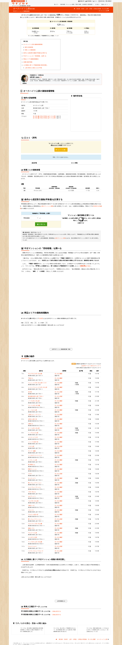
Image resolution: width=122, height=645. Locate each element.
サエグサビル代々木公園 (35, 373)
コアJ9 (30, 473)
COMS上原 (31, 446)
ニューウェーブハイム (34, 487)
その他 (97, 4)
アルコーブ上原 (32, 533)
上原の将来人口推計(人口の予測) (33, 68)
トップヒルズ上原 (33, 433)
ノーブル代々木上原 (33, 401)
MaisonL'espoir (32, 546)
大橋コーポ (31, 505)
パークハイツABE (33, 437)
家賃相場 (91, 4)
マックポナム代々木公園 (35, 542)
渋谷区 (82, 8)
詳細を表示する (56, 611)
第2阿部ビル (31, 464)
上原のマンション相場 (47, 206)
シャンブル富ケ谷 (33, 442)
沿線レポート (105, 4)
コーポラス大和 (32, 537)
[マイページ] (26, 1)
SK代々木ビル (32, 492)
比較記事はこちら (85, 266)
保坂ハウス (31, 528)
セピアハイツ (32, 496)
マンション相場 (70, 4)
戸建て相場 (78, 4)
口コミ (94, 1)
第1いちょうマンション (35, 519)
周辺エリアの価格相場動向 (31, 59)
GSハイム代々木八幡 (34, 405)
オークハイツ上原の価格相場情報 (32, 44)
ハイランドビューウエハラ (35, 551)
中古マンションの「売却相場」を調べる (34, 56)
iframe (81, 55)
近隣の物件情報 (27, 62)
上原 (87, 8)
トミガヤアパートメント (35, 455)
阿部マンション (32, 469)
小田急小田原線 (97, 8)
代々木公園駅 (58, 383)
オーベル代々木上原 (33, 428)
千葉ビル (30, 378)
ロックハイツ (32, 478)
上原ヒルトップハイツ (34, 414)
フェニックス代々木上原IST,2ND (37, 383)
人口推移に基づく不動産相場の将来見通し (35, 65)
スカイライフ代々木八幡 (35, 523)
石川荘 (30, 392)
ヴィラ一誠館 (32, 451)
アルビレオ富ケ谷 (33, 514)
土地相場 (84, 4)
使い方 (57, 4)
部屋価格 (88, 1)
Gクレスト (31, 510)
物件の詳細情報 (29, 47)
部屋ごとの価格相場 (30, 50)
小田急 (90, 8)
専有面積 (26, 218)
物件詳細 (101, 1)
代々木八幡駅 (58, 373)
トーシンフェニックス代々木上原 (37, 387)
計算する (41, 224)
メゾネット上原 (32, 460)
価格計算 (81, 1)
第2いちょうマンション (35, 483)
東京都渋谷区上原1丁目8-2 (35, 396)
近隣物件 (108, 1)
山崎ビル (30, 423)
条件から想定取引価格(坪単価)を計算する (35, 53)
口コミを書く (61, 150)
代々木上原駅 (105, 8)
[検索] (13, 1)
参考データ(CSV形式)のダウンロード (91, 365)
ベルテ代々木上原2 (33, 501)
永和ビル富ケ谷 (32, 419)
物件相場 (62, 4)
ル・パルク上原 (32, 410)
